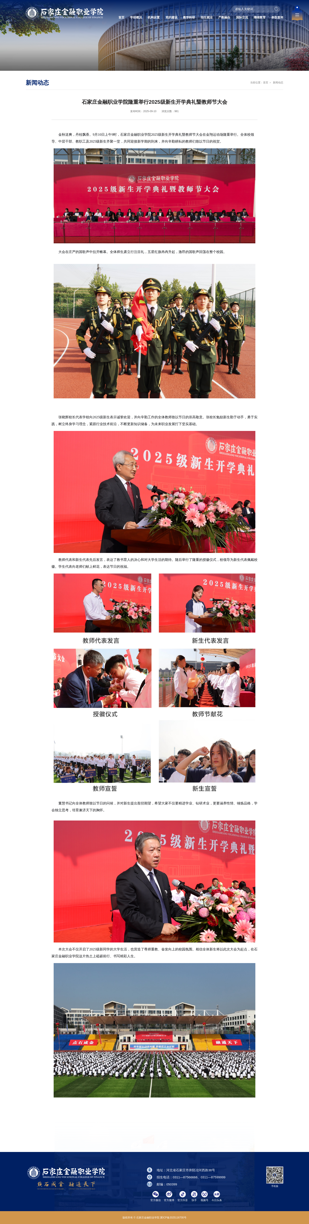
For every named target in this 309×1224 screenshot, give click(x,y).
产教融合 (224, 17)
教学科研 (189, 17)
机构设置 (154, 17)
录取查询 (277, 17)
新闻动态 (277, 82)
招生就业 (207, 17)
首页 (121, 17)
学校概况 (136, 17)
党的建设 (171, 17)
